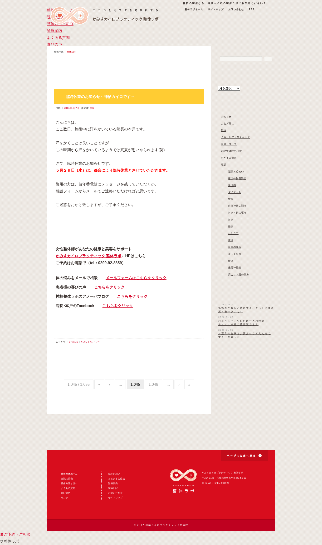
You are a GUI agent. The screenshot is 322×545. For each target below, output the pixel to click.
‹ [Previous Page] (109, 384)
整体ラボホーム (194, 9)
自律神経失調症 (237, 205)
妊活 (223, 130)
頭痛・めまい (236, 171)
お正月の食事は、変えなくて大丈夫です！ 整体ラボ (244, 335)
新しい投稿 (187, 84)
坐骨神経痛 (234, 267)
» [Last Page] (189, 384)
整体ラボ (58, 52)
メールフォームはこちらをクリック (136, 278)
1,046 (153, 384)
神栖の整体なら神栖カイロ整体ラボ (104, 16)
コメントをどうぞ (89, 342)
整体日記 (113, 488)
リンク (64, 497)
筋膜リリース (229, 144)
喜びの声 (256, 35)
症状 (223, 164)
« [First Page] (99, 384)
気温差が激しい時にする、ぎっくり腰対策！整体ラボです (246, 310)
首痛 (230, 219)
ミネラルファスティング (235, 137)
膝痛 (230, 226)
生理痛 (232, 185)
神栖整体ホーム (69, 474)
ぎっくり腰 (234, 253)
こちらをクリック (109, 287)
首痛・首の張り (237, 212)
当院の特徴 (67, 478)
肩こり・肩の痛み (238, 274)
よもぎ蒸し (227, 123)
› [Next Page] (179, 384)
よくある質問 (218, 35)
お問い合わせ (236, 9)
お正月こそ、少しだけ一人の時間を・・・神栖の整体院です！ (241, 322)
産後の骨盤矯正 (237, 178)
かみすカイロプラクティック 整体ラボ (88, 256)
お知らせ (73, 342)
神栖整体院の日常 (231, 150)
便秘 (230, 240)
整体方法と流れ (142, 35)
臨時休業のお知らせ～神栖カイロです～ (100, 97)
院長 (92, 108)
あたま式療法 (229, 157)
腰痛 (230, 260)
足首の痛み (234, 247)
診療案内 (180, 35)
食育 (230, 198)
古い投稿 (199, 84)
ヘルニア (233, 233)
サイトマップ (216, 9)
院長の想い (104, 35)
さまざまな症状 (116, 478)
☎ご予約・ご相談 (15, 534)
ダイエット (234, 192)
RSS (251, 9)
